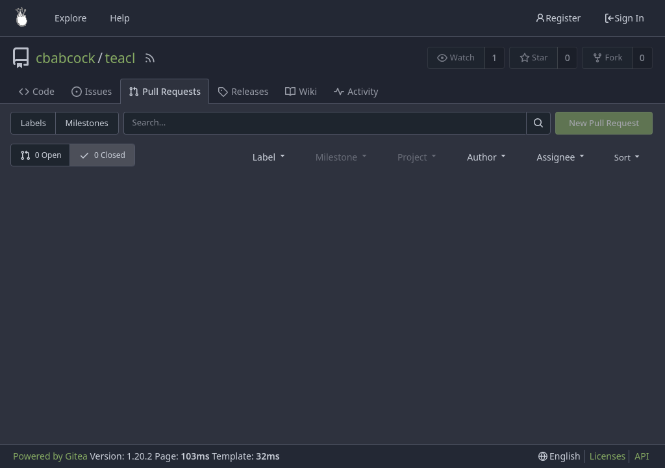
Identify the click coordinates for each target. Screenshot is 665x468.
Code (37, 91)
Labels (33, 123)
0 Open (41, 155)
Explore (70, 18)
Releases (243, 91)
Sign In (624, 18)
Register (558, 18)
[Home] (21, 18)
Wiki (301, 91)
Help (120, 18)
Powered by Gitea (50, 456)
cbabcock (65, 57)
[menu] (628, 156)
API (641, 456)
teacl (120, 57)
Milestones (87, 123)
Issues (91, 91)
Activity (356, 91)
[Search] (538, 123)
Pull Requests (165, 91)
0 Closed (102, 155)
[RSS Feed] (150, 58)
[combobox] (269, 156)
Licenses (608, 456)
